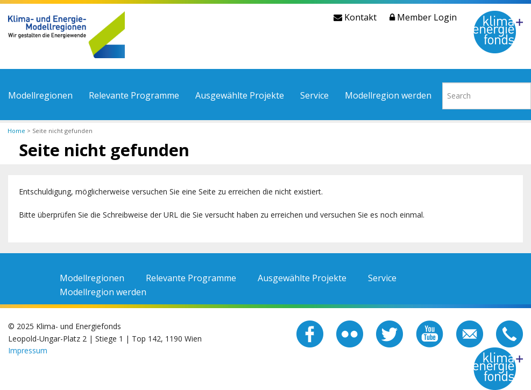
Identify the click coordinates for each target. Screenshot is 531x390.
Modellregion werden (388, 95)
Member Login (423, 17)
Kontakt (355, 17)
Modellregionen (40, 95)
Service (314, 95)
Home (16, 131)
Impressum (27, 350)
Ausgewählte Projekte (239, 95)
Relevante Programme (134, 95)
